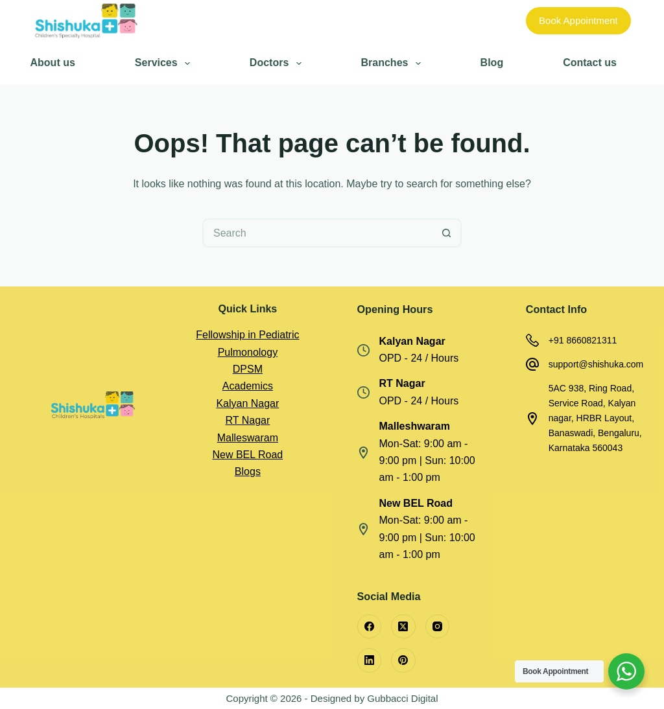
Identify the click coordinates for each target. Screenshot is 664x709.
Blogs (248, 471)
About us (52, 63)
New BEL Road (247, 454)
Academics (247, 385)
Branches (393, 63)
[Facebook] (369, 626)
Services (165, 63)
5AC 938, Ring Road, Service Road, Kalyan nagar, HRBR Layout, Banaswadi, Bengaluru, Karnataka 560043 (595, 418)
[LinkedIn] (369, 660)
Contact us (590, 63)
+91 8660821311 (583, 340)
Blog (492, 63)
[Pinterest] (403, 660)
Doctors (277, 63)
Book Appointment (578, 20)
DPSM (248, 369)
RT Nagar (247, 420)
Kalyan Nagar (247, 403)
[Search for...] (317, 233)
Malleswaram (247, 437)
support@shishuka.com (596, 364)
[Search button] (447, 233)
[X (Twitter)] (403, 626)
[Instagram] (437, 626)
